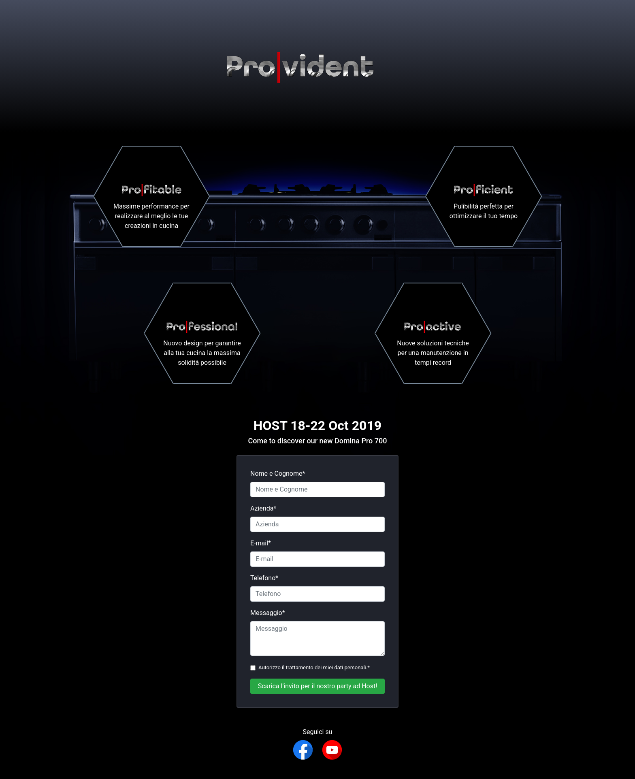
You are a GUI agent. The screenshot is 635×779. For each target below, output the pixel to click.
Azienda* (263, 508)
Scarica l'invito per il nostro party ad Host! (317, 686)
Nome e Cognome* (277, 473)
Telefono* (264, 578)
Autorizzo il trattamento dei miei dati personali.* (314, 667)
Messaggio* (267, 613)
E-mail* (260, 543)
